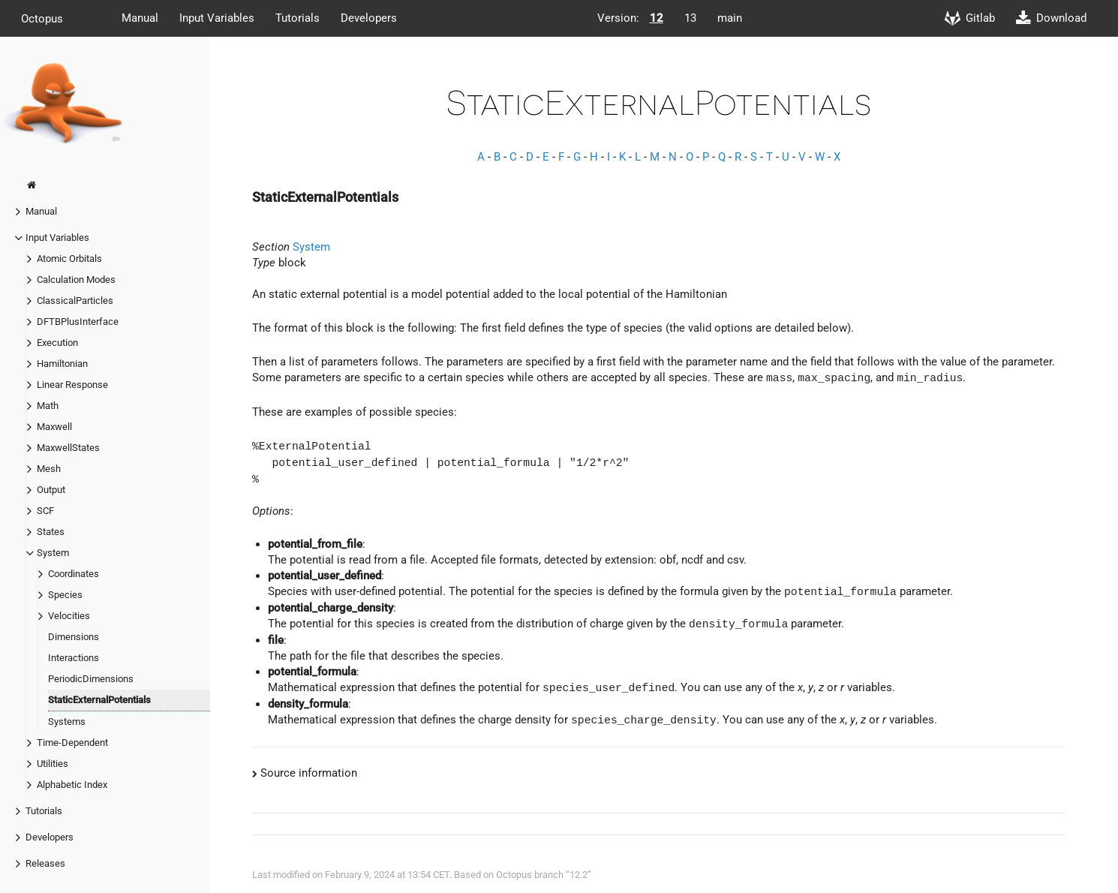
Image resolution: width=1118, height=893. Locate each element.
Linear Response (72, 384)
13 (690, 18)
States (51, 531)
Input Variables (216, 18)
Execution (57, 342)
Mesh (49, 468)
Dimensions (73, 636)
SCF (45, 510)
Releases (45, 863)
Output (51, 489)
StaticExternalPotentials (99, 699)
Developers (369, 18)
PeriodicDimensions (91, 678)
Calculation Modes (76, 279)
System (53, 552)
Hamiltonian (62, 363)
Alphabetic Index (72, 784)
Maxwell (54, 426)
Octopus (42, 18)
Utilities (52, 763)
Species (65, 594)
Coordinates (73, 573)
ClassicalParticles (75, 300)
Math (48, 405)
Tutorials (297, 18)
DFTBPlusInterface (78, 321)
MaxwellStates (68, 447)
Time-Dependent (72, 742)
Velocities (69, 615)
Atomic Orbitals (69, 258)
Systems (67, 721)
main (729, 18)
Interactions (73, 657)
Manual (140, 18)
